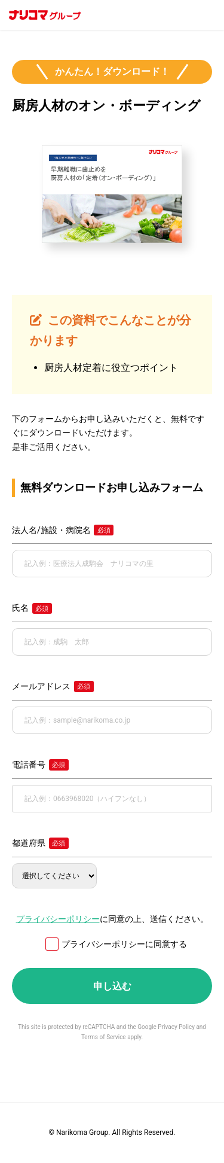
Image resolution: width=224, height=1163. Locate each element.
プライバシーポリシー (58, 919)
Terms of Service (103, 1037)
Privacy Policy (176, 1027)
